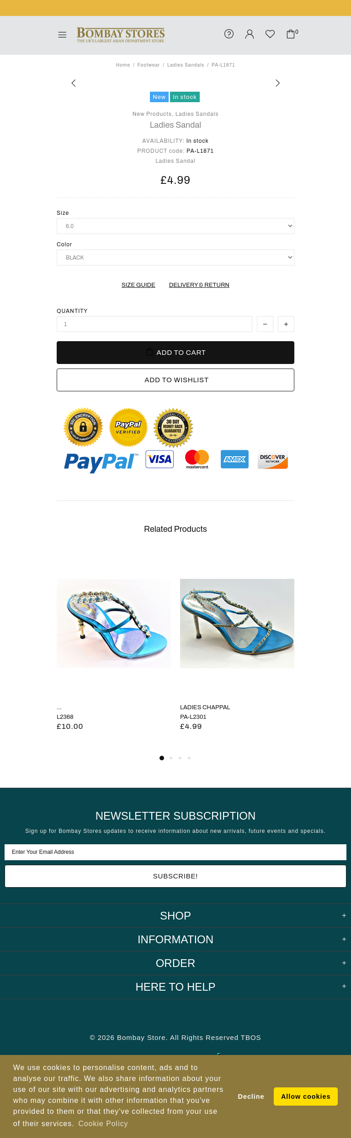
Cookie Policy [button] (103, 1124)
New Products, (153, 114)
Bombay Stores (120, 35)
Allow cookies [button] (305, 1096)
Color (64, 244)
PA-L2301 (193, 717)
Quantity (72, 311)
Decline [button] (251, 1096)
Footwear (149, 65)
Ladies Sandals (185, 65)
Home (123, 65)
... (59, 707)
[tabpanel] (114, 652)
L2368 (65, 717)
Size (63, 213)
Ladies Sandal (176, 125)
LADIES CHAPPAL (205, 707)
